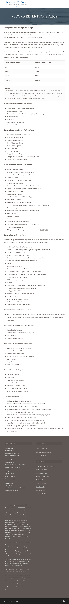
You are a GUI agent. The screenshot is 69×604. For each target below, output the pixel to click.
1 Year (7, 67)
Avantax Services (41, 473)
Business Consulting (42, 476)
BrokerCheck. (21, 507)
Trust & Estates (41, 494)
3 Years (7, 71)
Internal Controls (41, 483)
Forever (7, 80)
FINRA (12, 528)
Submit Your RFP (41, 449)
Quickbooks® (40, 487)
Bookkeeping (40, 480)
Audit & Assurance (41, 470)
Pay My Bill (41, 455)
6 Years (7, 76)
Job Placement (41, 490)
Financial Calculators (44, 452)
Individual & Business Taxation (45, 466)
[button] (64, 4)
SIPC (15, 528)
